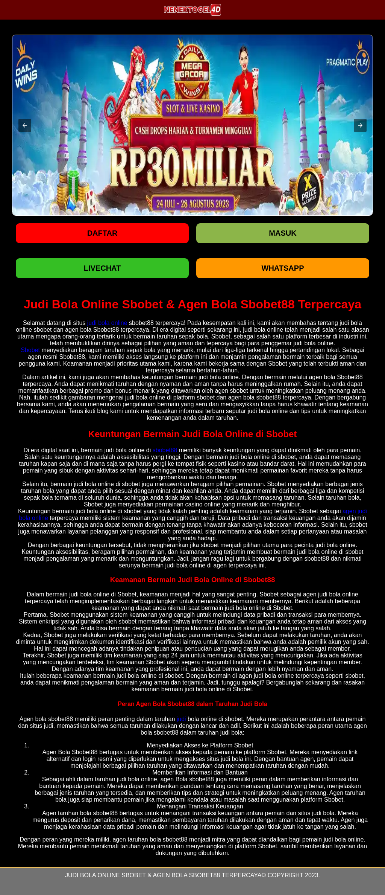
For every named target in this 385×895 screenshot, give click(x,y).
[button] (24, 125)
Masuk (282, 233)
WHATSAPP (283, 268)
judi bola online (107, 323)
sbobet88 (165, 450)
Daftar (102, 233)
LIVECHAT (102, 268)
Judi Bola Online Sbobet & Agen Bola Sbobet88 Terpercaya (163, 875)
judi (181, 719)
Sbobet (30, 350)
